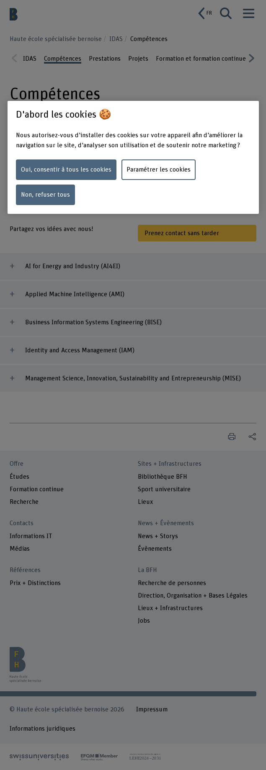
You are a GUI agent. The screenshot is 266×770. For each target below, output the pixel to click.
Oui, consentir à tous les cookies (66, 169)
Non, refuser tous (45, 194)
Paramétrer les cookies (159, 169)
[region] (133, 157)
